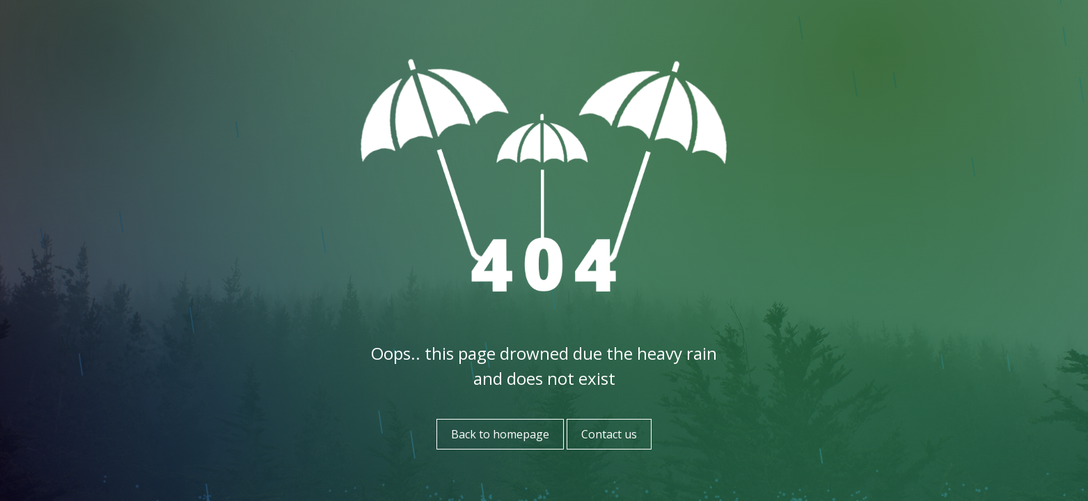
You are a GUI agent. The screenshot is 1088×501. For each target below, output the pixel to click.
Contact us (609, 434)
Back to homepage (500, 434)
